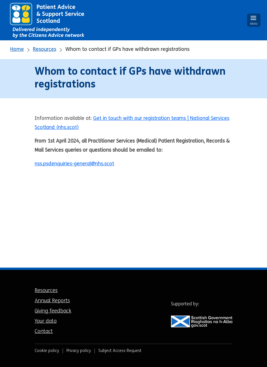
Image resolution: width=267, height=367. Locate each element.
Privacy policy (78, 351)
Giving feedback (53, 311)
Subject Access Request (119, 351)
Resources (44, 49)
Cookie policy (47, 351)
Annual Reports (52, 301)
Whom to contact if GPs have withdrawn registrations (127, 49)
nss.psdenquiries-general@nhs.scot (74, 164)
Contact (44, 331)
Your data (46, 321)
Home (17, 49)
